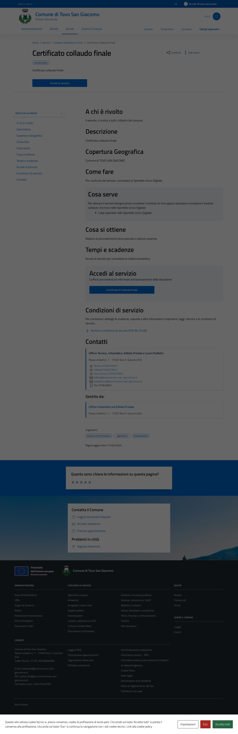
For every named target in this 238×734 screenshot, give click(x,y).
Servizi (70, 29)
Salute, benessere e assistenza (137, 610)
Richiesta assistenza (79, 665)
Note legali (127, 676)
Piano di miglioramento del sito (137, 686)
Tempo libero (167, 29)
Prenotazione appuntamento (83, 655)
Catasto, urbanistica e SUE (82, 621)
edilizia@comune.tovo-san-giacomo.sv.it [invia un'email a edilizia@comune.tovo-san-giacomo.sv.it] (113, 377)
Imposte (148, 29)
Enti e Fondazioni (24, 621)
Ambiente (73, 600)
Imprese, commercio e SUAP (136, 600)
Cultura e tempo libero (79, 626)
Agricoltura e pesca (78, 595)
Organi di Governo (24, 605)
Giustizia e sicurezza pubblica (136, 595)
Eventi (177, 632)
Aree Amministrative (26, 595)
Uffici (17, 600)
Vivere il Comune (91, 29)
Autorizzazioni (75, 616)
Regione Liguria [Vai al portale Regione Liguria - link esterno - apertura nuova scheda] (25, 3)
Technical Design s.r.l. (36, 725)
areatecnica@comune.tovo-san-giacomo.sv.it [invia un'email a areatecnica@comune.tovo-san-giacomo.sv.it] (115, 381)
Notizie (177, 595)
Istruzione (186, 29)
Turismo (125, 621)
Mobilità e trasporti (131, 605)
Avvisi (177, 605)
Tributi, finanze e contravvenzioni (138, 616)
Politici (18, 610)
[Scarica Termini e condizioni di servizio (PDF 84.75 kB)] (116, 330)
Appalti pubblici (76, 610)
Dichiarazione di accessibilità (136, 681)
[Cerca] (216, 16)
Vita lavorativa (128, 626)
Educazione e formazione (81, 631)
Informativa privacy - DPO (135, 655)
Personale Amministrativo (28, 616)
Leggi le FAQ (74, 650)
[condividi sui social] (173, 52)
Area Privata (21, 704)
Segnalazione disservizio (81, 660)
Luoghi (177, 627)
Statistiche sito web (131, 691)
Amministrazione (31, 29)
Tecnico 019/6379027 (103, 366)
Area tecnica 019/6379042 (106, 373)
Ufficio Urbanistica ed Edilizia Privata (111, 407)
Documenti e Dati (24, 626)
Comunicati (180, 600)
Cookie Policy (128, 670)
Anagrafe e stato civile (80, 605)
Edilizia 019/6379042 (103, 370)
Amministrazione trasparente (136, 650)
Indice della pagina (39, 113)
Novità (54, 29)
